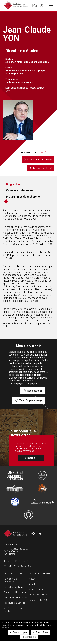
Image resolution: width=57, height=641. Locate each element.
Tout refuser (40, 632)
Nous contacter (36, 589)
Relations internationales (15, 597)
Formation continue (13, 587)
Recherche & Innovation (15, 592)
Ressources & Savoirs (14, 603)
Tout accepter (19, 632)
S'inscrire (31, 457)
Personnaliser (29, 637)
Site (7, 90)
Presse (32, 579)
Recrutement (35, 584)
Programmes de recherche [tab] (23, 196)
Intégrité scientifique (38, 594)
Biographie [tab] (13, 184)
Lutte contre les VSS (38, 600)
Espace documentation (40, 573)
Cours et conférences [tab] (19, 190)
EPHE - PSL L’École (13, 573)
